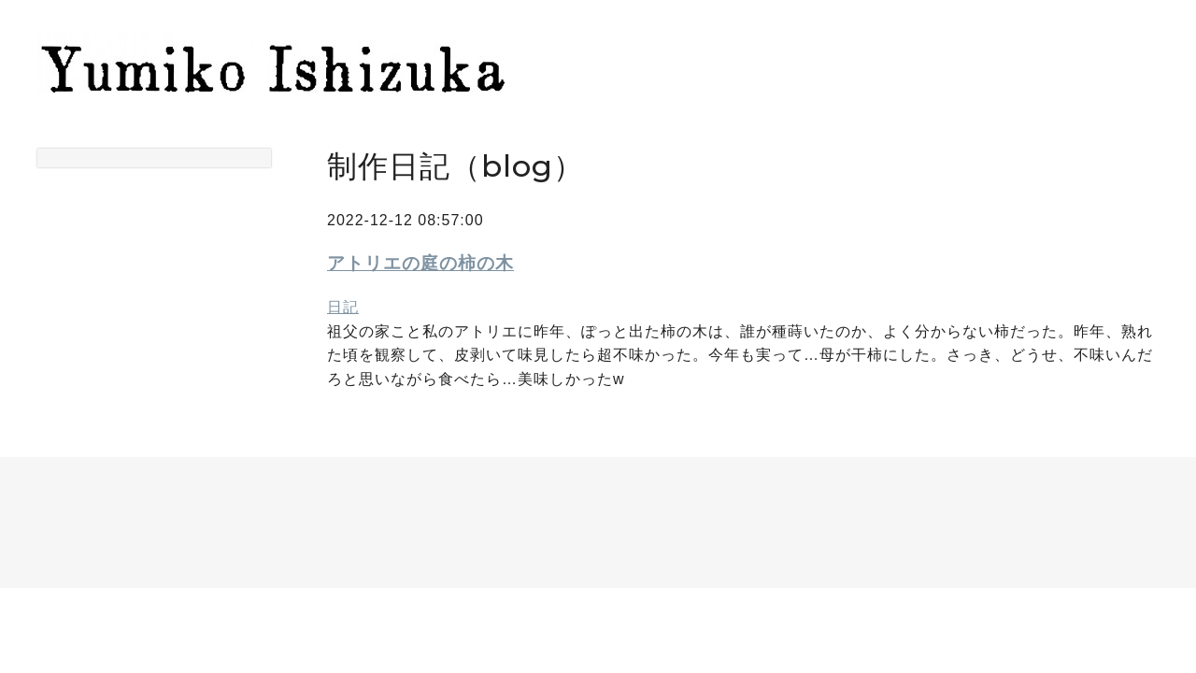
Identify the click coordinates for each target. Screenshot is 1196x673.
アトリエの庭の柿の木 (420, 263)
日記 (343, 307)
